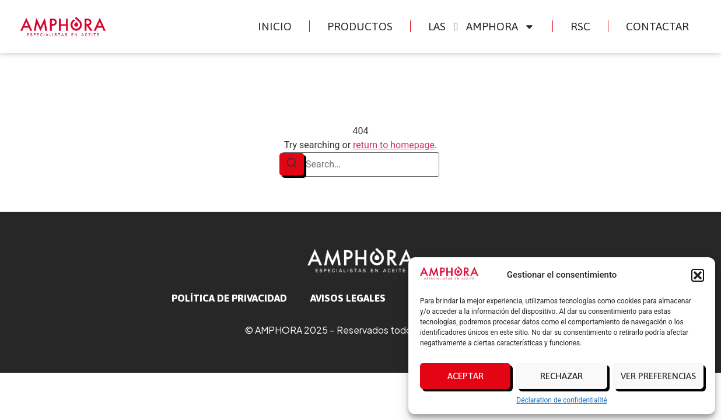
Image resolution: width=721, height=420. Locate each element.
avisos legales (348, 298)
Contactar (657, 26)
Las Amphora (482, 26)
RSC (580, 26)
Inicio (275, 26)
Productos (360, 26)
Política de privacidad (229, 298)
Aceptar (465, 376)
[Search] (291, 164)
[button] (698, 275)
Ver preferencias (658, 376)
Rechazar (561, 376)
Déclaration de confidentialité (561, 400)
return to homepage (394, 144)
